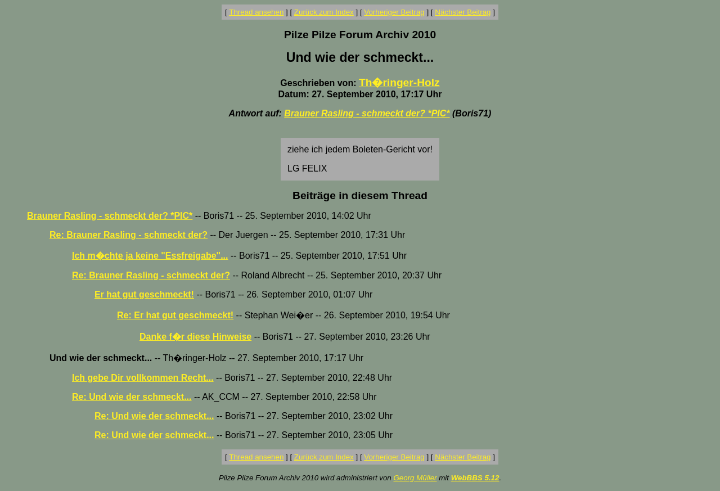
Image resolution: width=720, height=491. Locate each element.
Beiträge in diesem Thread (360, 195)
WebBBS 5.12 (475, 478)
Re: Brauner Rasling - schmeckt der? (129, 235)
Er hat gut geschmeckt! (144, 294)
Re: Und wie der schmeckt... (132, 397)
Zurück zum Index (324, 12)
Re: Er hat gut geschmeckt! (175, 315)
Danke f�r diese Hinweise (195, 336)
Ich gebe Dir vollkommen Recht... (143, 377)
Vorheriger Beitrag (394, 12)
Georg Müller (414, 478)
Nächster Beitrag (462, 12)
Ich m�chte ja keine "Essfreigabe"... (150, 255)
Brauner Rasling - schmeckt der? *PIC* (366, 113)
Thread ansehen (256, 12)
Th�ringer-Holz (399, 82)
